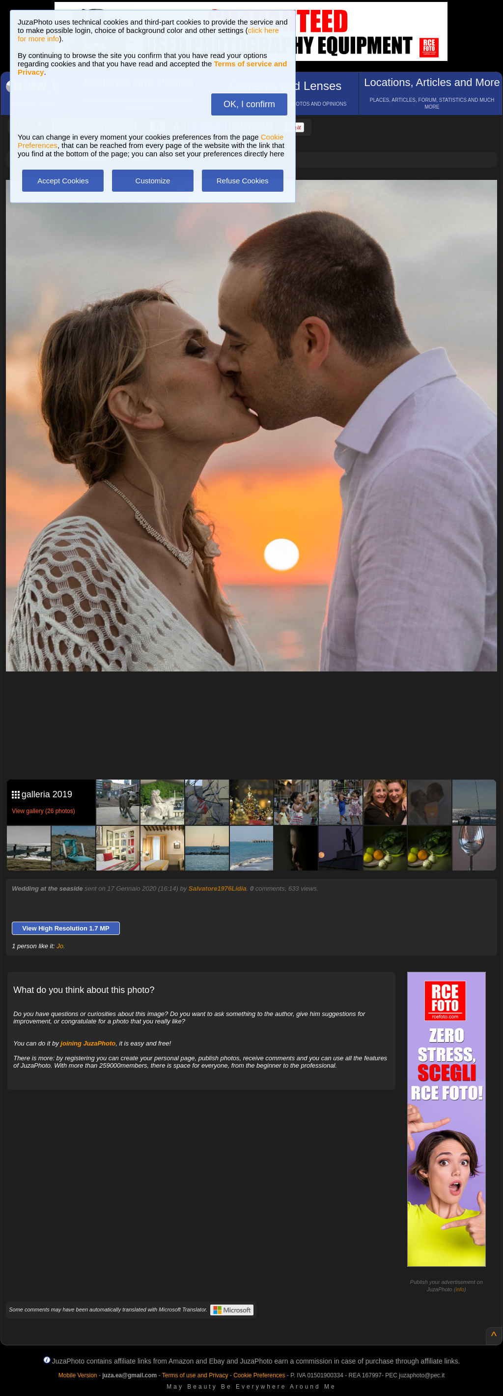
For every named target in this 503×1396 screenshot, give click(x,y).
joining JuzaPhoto (87, 1043)
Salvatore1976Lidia (218, 888)
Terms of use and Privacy (195, 1375)
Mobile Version (77, 1375)
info (459, 1289)
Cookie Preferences (259, 1375)
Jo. (60, 946)
